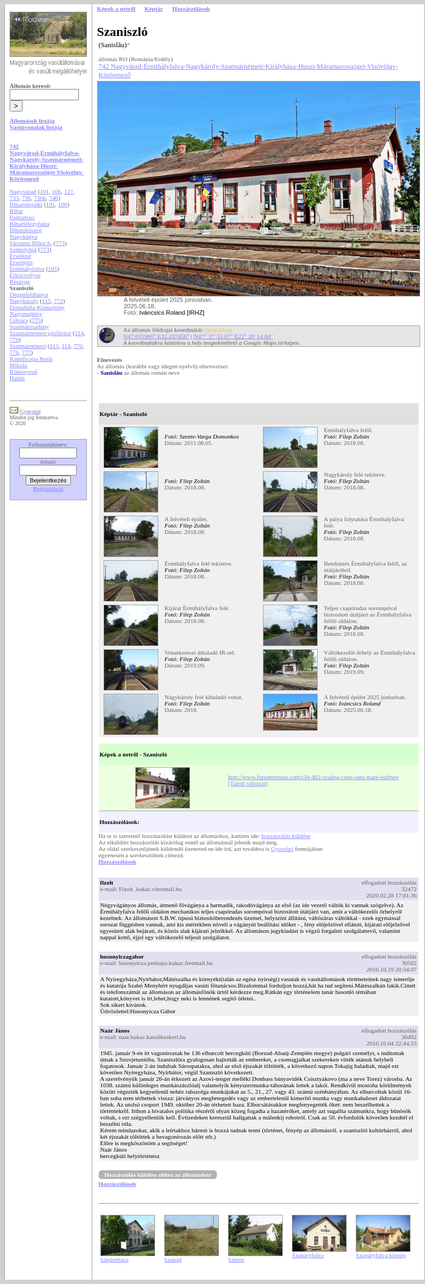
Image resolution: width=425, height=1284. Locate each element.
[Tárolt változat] (248, 783)
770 (78, 346)
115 (46, 301)
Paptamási (22, 217)
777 (26, 352)
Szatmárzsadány (29, 326)
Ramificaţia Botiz (31, 358)
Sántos (236, 1259)
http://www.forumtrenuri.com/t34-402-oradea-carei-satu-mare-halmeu (313, 777)
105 (52, 268)
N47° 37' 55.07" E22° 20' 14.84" (233, 336)
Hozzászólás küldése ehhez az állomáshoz (158, 1174)
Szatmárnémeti (28, 346)
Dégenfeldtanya (29, 294)
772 (58, 301)
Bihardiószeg (26, 230)
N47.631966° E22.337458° (156, 336)
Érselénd (20, 256)
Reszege (20, 281)
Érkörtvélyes (25, 275)
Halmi (17, 378)
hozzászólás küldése (286, 836)
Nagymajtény (26, 313)
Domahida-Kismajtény (37, 307)
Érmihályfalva (27, 268)
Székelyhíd (23, 249)
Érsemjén (21, 262)
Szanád (173, 1259)
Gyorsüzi (282, 848)
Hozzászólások (117, 861)
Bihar (16, 210)
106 (56, 191)
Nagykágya (24, 236)
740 (53, 198)
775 (36, 320)
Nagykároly (24, 301)
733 (14, 198)
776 (14, 339)
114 (79, 333)
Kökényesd (23, 371)
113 (53, 346)
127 (69, 191)
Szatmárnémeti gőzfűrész (40, 333)
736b (40, 198)
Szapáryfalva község (381, 1255)
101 (44, 191)
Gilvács (19, 320)
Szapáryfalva (308, 1255)
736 (26, 198)
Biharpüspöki (26, 204)
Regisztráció (48, 488)
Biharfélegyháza (29, 223)
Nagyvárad (23, 191)
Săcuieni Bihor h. (31, 243)
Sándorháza (114, 1259)
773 (59, 243)
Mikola (18, 365)
